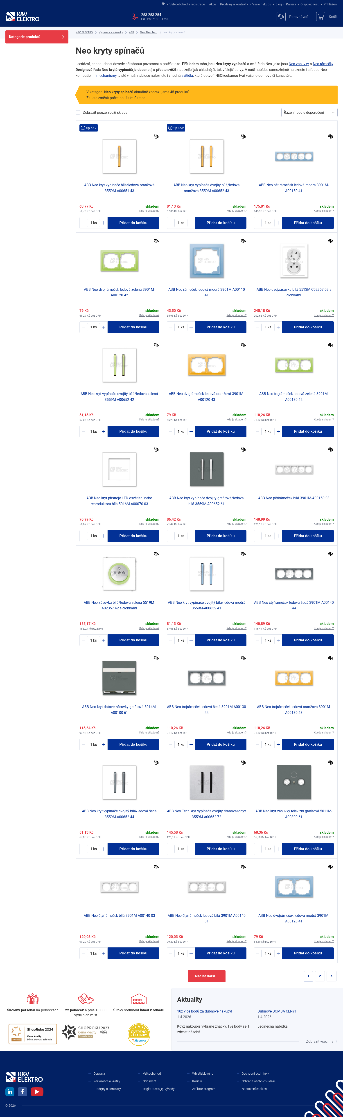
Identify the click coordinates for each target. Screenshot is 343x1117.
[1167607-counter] (268, 849)
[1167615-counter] (268, 640)
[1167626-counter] (268, 744)
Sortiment (149, 1081)
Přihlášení (329, 4)
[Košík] (327, 16)
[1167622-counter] (181, 953)
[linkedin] (9, 1092)
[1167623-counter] (93, 953)
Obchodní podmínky (255, 1073)
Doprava (99, 1073)
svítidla (187, 75)
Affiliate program (203, 1089)
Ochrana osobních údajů (258, 1081)
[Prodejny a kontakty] (85, 1005)
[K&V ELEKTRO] (22, 16)
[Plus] (103, 223)
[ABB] (131, 32)
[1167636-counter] (181, 327)
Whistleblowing (202, 1073)
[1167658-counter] (93, 431)
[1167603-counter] (93, 744)
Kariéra (291, 4)
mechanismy (106, 75)
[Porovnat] (156, 137)
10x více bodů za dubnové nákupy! (204, 1011)
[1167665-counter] (93, 223)
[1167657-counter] (181, 640)
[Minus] (83, 223)
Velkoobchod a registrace (187, 4)
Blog (278, 4)
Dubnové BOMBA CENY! (276, 1011)
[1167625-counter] (268, 431)
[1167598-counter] (268, 327)
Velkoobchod (152, 1073)
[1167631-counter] (93, 327)
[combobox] (284, 113)
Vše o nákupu (261, 4)
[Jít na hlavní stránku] (163, 4)
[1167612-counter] (268, 223)
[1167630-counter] (268, 953)
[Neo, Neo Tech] (148, 32)
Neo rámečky (323, 64)
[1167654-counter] (93, 849)
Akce (212, 4)
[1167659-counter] (181, 223)
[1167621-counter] (181, 744)
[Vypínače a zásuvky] (111, 32)
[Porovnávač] (292, 16)
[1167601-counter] (93, 536)
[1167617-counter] (268, 536)
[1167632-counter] (181, 431)
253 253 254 (151, 15)
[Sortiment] (138, 1003)
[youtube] (37, 1092)
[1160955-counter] (181, 849)
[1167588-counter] (93, 640)
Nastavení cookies (254, 1089)
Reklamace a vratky (106, 1081)
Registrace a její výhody (159, 1089)
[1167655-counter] (181, 536)
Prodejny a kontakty (234, 4)
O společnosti (309, 4)
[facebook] (22, 1092)
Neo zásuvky (299, 64)
